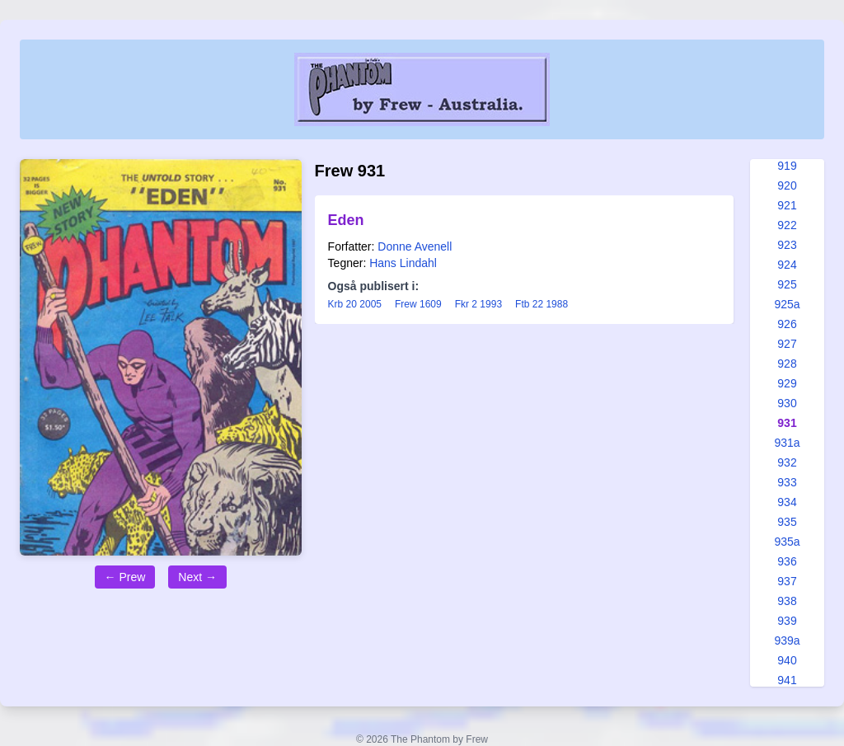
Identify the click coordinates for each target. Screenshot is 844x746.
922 (786, 225)
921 (786, 205)
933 (786, 482)
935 (786, 521)
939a (786, 640)
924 (786, 264)
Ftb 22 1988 (541, 304)
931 (786, 422)
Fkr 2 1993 (478, 304)
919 (786, 165)
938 (786, 601)
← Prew (125, 577)
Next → (197, 577)
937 (786, 581)
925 (786, 284)
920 (786, 185)
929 (786, 383)
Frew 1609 (418, 304)
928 (786, 363)
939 (786, 620)
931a (786, 442)
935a (786, 541)
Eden (346, 220)
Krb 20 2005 (355, 304)
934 (786, 502)
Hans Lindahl (403, 263)
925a (786, 304)
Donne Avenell (414, 246)
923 (786, 244)
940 (786, 660)
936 (786, 561)
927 (786, 343)
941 (786, 680)
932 (786, 462)
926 (786, 324)
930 (786, 403)
